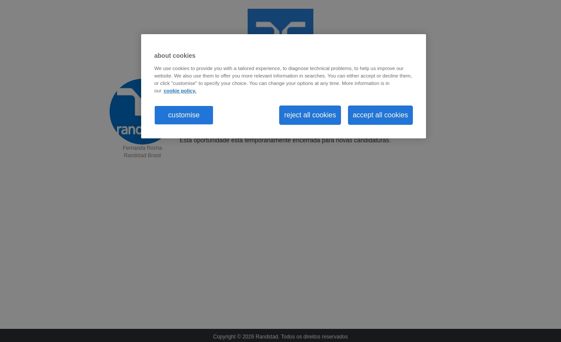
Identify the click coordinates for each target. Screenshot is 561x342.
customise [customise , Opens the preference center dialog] (183, 115)
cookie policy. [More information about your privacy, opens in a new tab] (179, 90)
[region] (283, 86)
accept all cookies (380, 115)
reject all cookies (310, 115)
